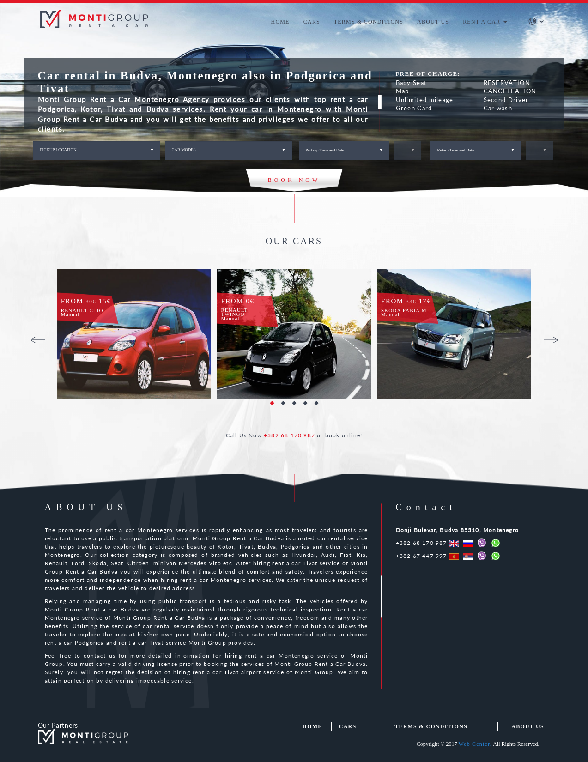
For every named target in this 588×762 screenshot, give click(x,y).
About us (527, 726)
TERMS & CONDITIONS (368, 21)
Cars (347, 726)
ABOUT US (433, 21)
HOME (280, 21)
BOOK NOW (294, 180)
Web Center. (475, 744)
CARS (311, 21)
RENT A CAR (485, 21)
